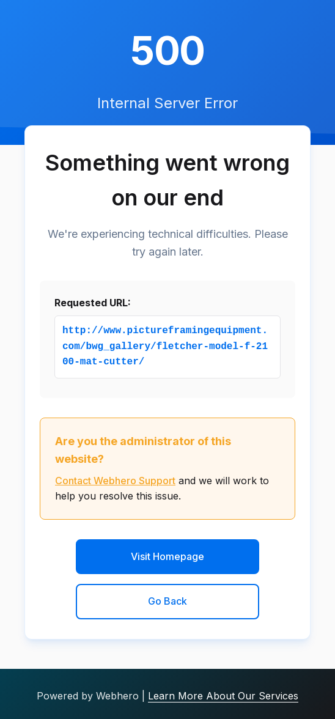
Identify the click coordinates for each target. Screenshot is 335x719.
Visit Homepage (167, 556)
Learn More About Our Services (223, 696)
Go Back (167, 601)
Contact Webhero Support (115, 480)
